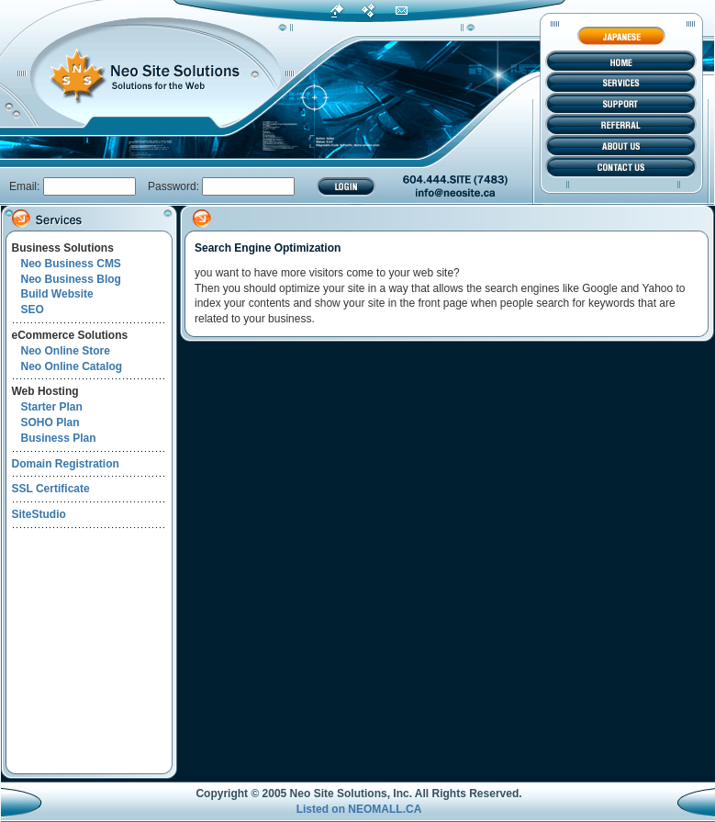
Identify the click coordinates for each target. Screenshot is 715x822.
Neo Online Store (65, 350)
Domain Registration (65, 463)
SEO (32, 309)
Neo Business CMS (71, 263)
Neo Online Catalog (72, 366)
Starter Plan (52, 406)
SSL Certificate (51, 488)
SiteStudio (39, 514)
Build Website (57, 293)
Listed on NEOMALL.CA (359, 809)
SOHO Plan (50, 422)
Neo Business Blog (71, 279)
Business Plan (58, 438)
